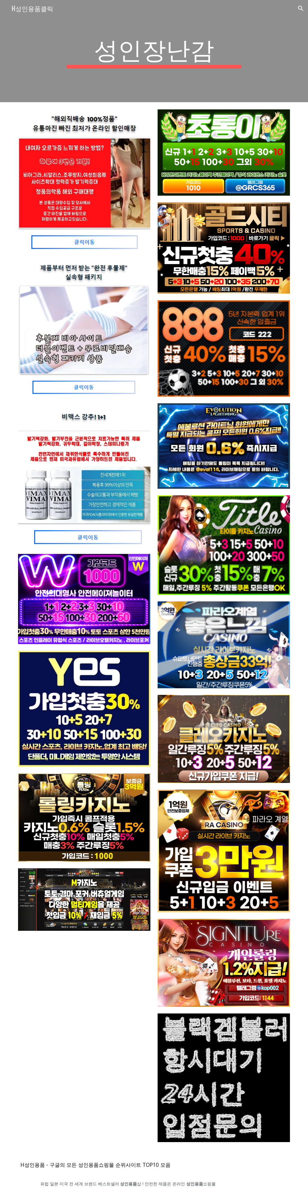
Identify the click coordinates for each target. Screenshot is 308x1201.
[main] (153, 51)
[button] (301, 8)
